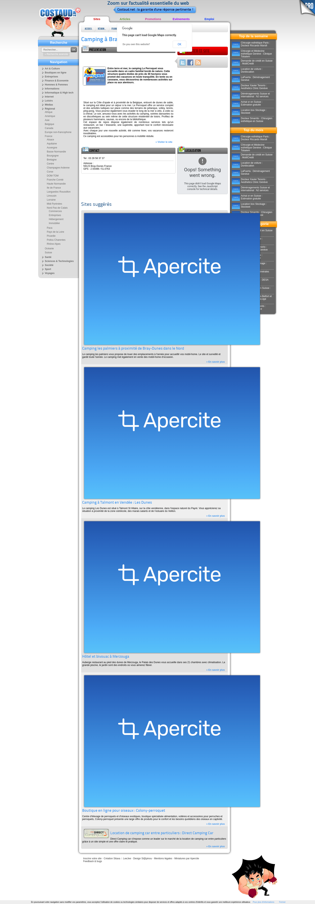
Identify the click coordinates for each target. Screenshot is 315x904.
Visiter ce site (194, 51)
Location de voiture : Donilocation (247, 70)
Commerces (55, 211)
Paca (49, 227)
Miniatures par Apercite (186, 858)
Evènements (181, 19)
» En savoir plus (215, 361)
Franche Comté (55, 179)
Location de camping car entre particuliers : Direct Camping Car (161, 833)
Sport (48, 269)
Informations (52, 88)
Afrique (48, 112)
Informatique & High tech (59, 92)
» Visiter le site (163, 142)
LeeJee (127, 858)
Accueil (88, 28)
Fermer (282, 902)
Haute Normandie (56, 183)
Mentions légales (163, 858)
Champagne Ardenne (58, 167)
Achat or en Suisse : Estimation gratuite (247, 103)
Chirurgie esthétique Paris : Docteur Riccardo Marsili (251, 44)
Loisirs (49, 100)
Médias (49, 104)
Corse (50, 171)
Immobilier (54, 223)
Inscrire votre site (92, 858)
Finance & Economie (57, 80)
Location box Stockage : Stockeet (249, 111)
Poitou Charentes (56, 239)
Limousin (51, 195)
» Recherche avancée (56, 54)
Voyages (49, 273)
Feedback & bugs (92, 861)
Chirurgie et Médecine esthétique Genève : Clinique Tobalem (252, 54)
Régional (102, 28)
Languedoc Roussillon (59, 191)
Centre (50, 163)
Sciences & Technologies (59, 261)
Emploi (209, 19)
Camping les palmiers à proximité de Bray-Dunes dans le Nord (133, 349)
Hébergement (56, 219)
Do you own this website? (136, 44)
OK (179, 44)
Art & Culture (52, 68)
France (115, 28)
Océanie (49, 248)
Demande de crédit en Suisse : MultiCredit (252, 62)
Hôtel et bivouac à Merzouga (105, 657)
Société (49, 265)
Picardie (51, 235)
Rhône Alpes (53, 243)
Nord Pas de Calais (57, 207)
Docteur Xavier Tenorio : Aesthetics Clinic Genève (250, 87)
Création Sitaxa (112, 858)
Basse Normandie (56, 151)
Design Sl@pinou (142, 858)
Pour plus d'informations (263, 902)
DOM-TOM (52, 175)
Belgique (49, 124)
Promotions (153, 19)
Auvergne (52, 147)
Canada (49, 128)
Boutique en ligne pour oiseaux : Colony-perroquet (123, 811)
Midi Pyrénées (54, 203)
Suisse (48, 252)
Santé (48, 257)
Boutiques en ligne (55, 72)
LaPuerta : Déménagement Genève (251, 78)
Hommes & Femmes (56, 84)
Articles (125, 19)
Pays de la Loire (55, 231)
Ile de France (54, 187)
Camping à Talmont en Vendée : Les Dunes (117, 503)
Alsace (50, 139)
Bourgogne (53, 155)
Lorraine (51, 199)
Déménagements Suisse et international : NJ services (251, 95)
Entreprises (51, 76)
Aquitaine (52, 143)
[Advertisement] (128, 59)
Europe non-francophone (58, 132)
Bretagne (52, 159)
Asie (47, 120)
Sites (96, 19)
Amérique (50, 116)
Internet (49, 96)
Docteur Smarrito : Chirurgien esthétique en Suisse (252, 120)
